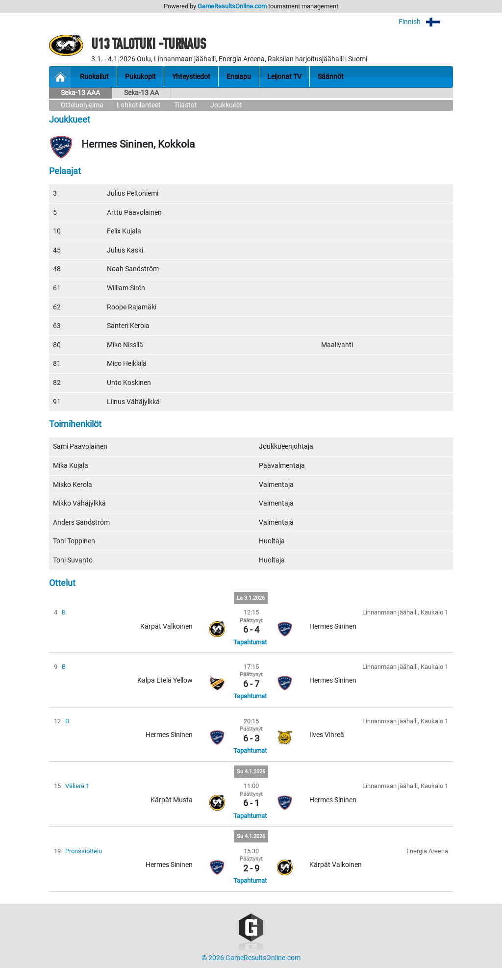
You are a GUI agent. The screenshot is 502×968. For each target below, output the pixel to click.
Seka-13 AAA (80, 93)
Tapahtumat (250, 642)
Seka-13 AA (141, 93)
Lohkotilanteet (139, 105)
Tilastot (185, 105)
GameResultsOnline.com (232, 6)
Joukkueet (226, 105)
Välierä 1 (77, 786)
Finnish (426, 22)
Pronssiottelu (83, 851)
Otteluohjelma (82, 105)
